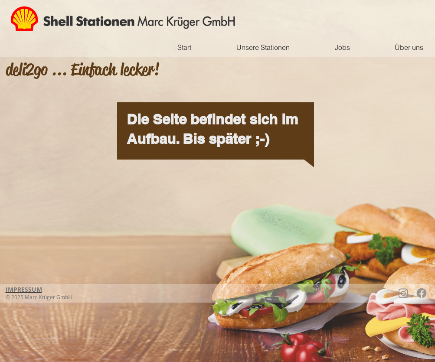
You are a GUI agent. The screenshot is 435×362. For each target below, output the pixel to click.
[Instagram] (403, 293)
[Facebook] (421, 293)
